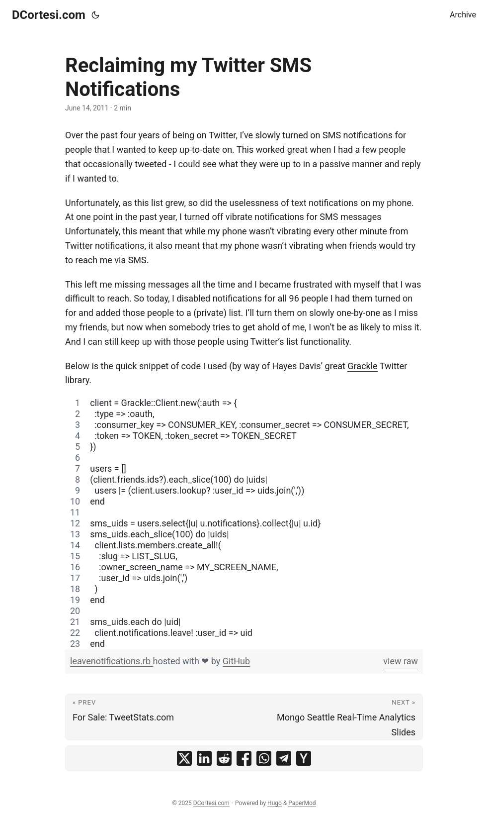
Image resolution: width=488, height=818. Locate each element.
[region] (244, 523)
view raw (400, 661)
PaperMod (302, 803)
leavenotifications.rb (111, 661)
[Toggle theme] (95, 15)
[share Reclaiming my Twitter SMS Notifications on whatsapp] (263, 758)
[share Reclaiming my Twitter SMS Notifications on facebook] (244, 758)
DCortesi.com (48, 15)
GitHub (236, 661)
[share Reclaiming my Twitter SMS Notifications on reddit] (224, 758)
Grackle (362, 366)
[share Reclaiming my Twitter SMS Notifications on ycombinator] (303, 758)
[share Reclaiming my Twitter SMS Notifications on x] (184, 758)
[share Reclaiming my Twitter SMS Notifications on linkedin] (204, 758)
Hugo (274, 803)
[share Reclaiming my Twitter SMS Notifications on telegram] (283, 758)
